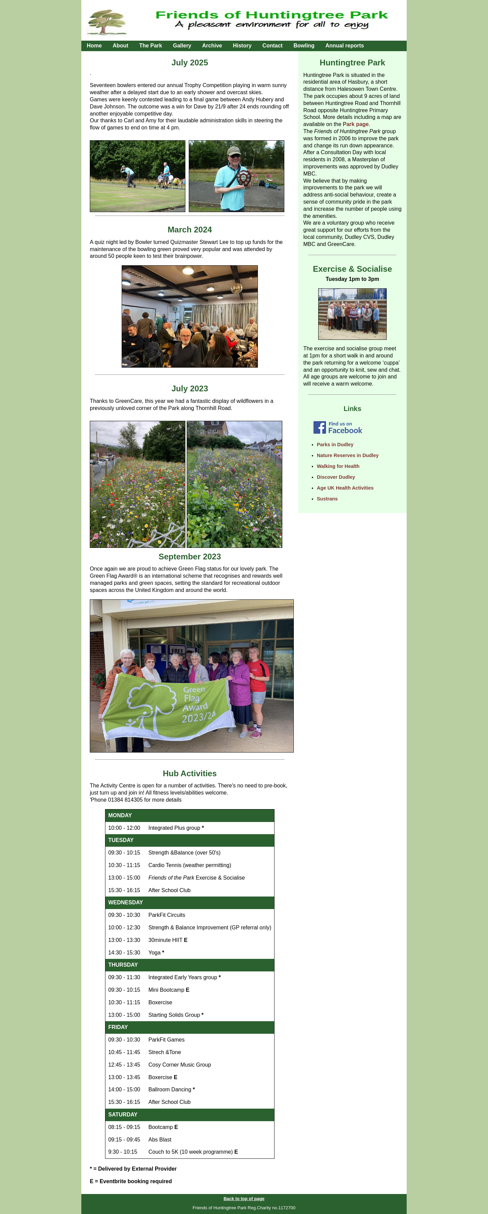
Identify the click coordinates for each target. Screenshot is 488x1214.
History (242, 45)
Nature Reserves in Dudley (348, 455)
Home (94, 45)
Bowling (303, 45)
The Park (150, 45)
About (120, 45)
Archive (212, 45)
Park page (356, 124)
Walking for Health (338, 466)
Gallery (182, 45)
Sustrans (327, 498)
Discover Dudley (336, 477)
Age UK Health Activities (345, 488)
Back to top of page (244, 1198)
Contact (272, 45)
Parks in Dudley (335, 444)
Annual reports (344, 45)
